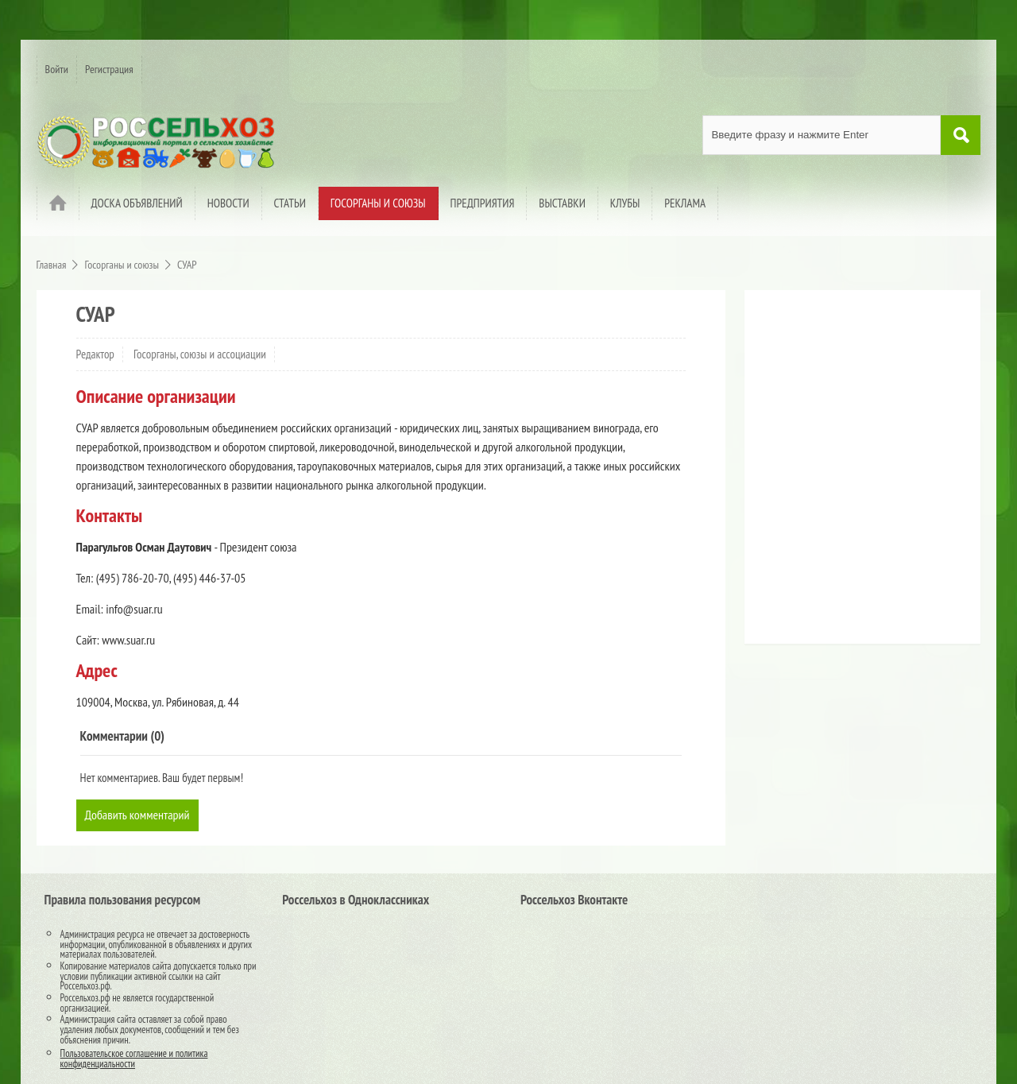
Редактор (95, 354)
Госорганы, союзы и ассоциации (199, 354)
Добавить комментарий (137, 815)
